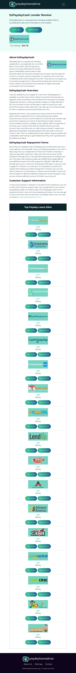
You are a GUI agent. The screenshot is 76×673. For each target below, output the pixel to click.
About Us (28, 664)
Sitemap (38, 664)
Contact (48, 664)
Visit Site (16, 30)
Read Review (44, 234)
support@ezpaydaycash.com (30, 197)
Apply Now (34, 30)
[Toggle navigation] (63, 4)
